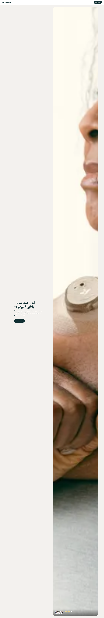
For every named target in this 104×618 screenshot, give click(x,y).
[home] (7, 2)
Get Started (97, 2)
